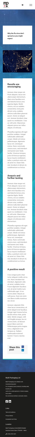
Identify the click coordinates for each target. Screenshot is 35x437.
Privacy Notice (9, 415)
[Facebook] (22, 346)
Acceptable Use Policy (11, 419)
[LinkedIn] (22, 350)
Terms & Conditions (10, 412)
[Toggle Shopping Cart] (22, 5)
